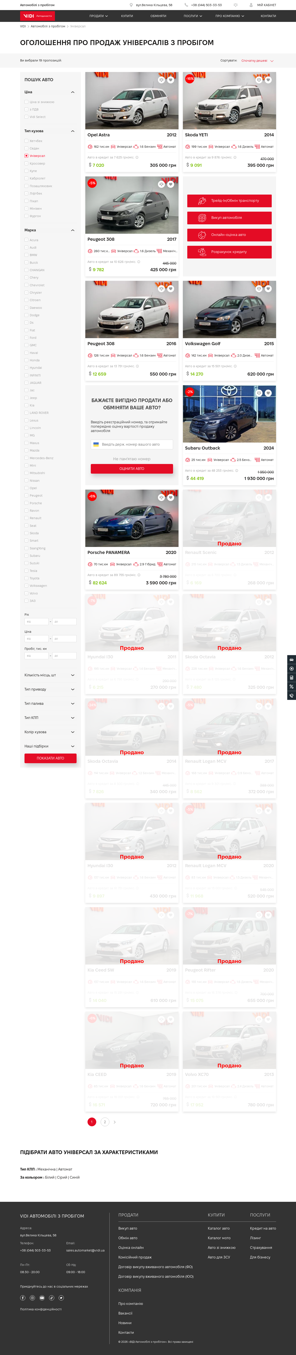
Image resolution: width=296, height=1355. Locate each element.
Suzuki (34, 563)
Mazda (34, 450)
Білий (49, 1177)
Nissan (35, 480)
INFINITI (35, 375)
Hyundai (36, 367)
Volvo (34, 593)
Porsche (36, 503)
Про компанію (227, 16)
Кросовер (37, 163)
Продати (96, 16)
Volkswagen (38, 585)
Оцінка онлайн (131, 1248)
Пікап (34, 201)
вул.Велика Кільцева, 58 (38, 1235)
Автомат (65, 1169)
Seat (33, 525)
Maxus (34, 443)
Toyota (34, 578)
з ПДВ (34, 109)
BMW (33, 255)
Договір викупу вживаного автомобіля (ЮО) (156, 1276)
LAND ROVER (39, 413)
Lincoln (35, 428)
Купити (127, 16)
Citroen (35, 300)
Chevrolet (37, 285)
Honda (35, 360)
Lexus (34, 420)
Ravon (34, 510)
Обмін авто (127, 1238)
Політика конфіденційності (41, 1309)
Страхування (261, 1248)
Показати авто (50, 758)
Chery (34, 277)
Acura (34, 240)
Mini (33, 465)
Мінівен (36, 208)
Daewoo (36, 307)
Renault (35, 518)
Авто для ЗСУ (219, 1257)
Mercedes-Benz (41, 458)
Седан (34, 148)
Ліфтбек (36, 193)
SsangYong (38, 548)
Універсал (37, 156)
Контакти (268, 16)
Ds (31, 322)
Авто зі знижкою (222, 1248)
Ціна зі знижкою (42, 102)
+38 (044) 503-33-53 (35, 1250)
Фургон (35, 216)
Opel (33, 488)
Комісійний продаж (135, 1257)
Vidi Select (38, 117)
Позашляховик (41, 186)
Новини (124, 1323)
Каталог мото (219, 1238)
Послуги (191, 16)
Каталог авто (219, 1228)
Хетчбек (36, 141)
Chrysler (36, 292)
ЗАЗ (33, 601)
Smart (34, 540)
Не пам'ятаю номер (132, 459)
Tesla (33, 571)
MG (32, 435)
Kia (32, 405)
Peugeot (36, 495)
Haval (34, 353)
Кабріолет (38, 178)
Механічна (46, 1169)
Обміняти (158, 16)
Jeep (33, 398)
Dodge (35, 315)
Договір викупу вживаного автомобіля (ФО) (155, 1267)
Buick (34, 262)
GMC (33, 345)
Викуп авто (127, 1228)
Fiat (32, 330)
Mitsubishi (37, 473)
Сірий (62, 1177)
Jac (32, 390)
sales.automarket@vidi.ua (85, 1250)
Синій (75, 1177)
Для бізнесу (260, 1257)
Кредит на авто (263, 1228)
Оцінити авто (131, 469)
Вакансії (125, 1313)
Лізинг (255, 1238)
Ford (33, 337)
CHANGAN (37, 270)
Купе (33, 171)
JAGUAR (35, 383)
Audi (33, 247)
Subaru (35, 555)
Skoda (34, 533)
